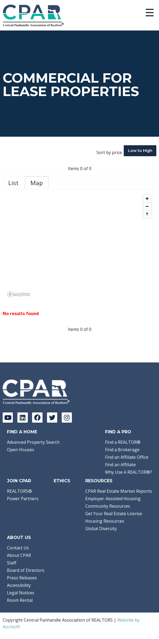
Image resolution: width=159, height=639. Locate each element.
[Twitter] (52, 417)
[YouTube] (8, 417)
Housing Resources (104, 521)
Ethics (62, 480)
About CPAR (19, 555)
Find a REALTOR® (123, 442)
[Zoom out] (147, 206)
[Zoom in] (147, 198)
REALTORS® (19, 491)
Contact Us (18, 548)
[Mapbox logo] (18, 294)
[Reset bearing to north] (147, 214)
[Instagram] (67, 417)
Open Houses (20, 450)
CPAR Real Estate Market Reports (118, 491)
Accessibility (19, 585)
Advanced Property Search (33, 442)
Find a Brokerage (122, 450)
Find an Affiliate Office (126, 457)
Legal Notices (20, 593)
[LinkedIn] (22, 417)
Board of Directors (25, 570)
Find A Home (22, 431)
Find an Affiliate (120, 465)
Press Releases (22, 578)
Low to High (140, 150)
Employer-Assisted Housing (113, 499)
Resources (99, 480)
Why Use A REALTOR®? (128, 472)
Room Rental (20, 600)
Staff (11, 563)
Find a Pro (118, 431)
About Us (19, 537)
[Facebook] (37, 417)
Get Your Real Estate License (113, 513)
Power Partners (22, 499)
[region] (79, 245)
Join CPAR (19, 480)
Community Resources (107, 506)
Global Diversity (101, 528)
